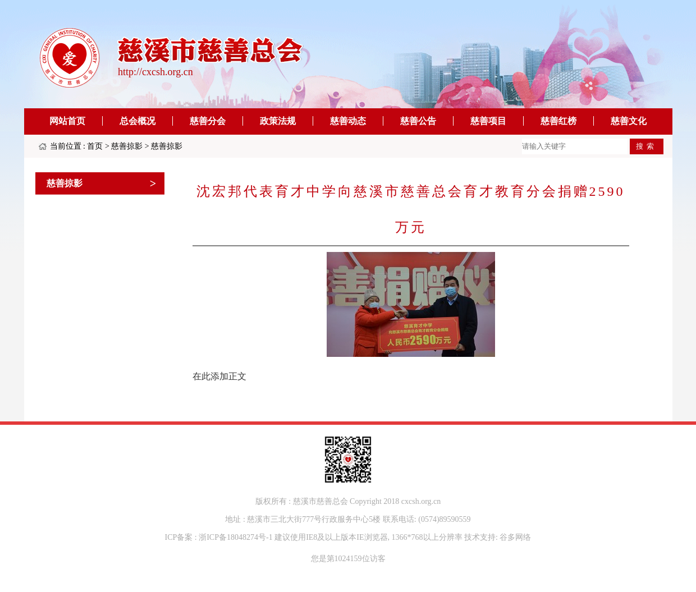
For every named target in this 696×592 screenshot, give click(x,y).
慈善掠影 (127, 146)
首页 (95, 146)
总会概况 (137, 121)
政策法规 (278, 121)
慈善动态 (348, 121)
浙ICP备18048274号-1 (235, 537)
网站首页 (67, 121)
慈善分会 (208, 121)
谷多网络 (515, 537)
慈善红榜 (558, 121)
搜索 (646, 146)
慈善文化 (629, 121)
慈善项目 (488, 121)
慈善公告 (418, 121)
